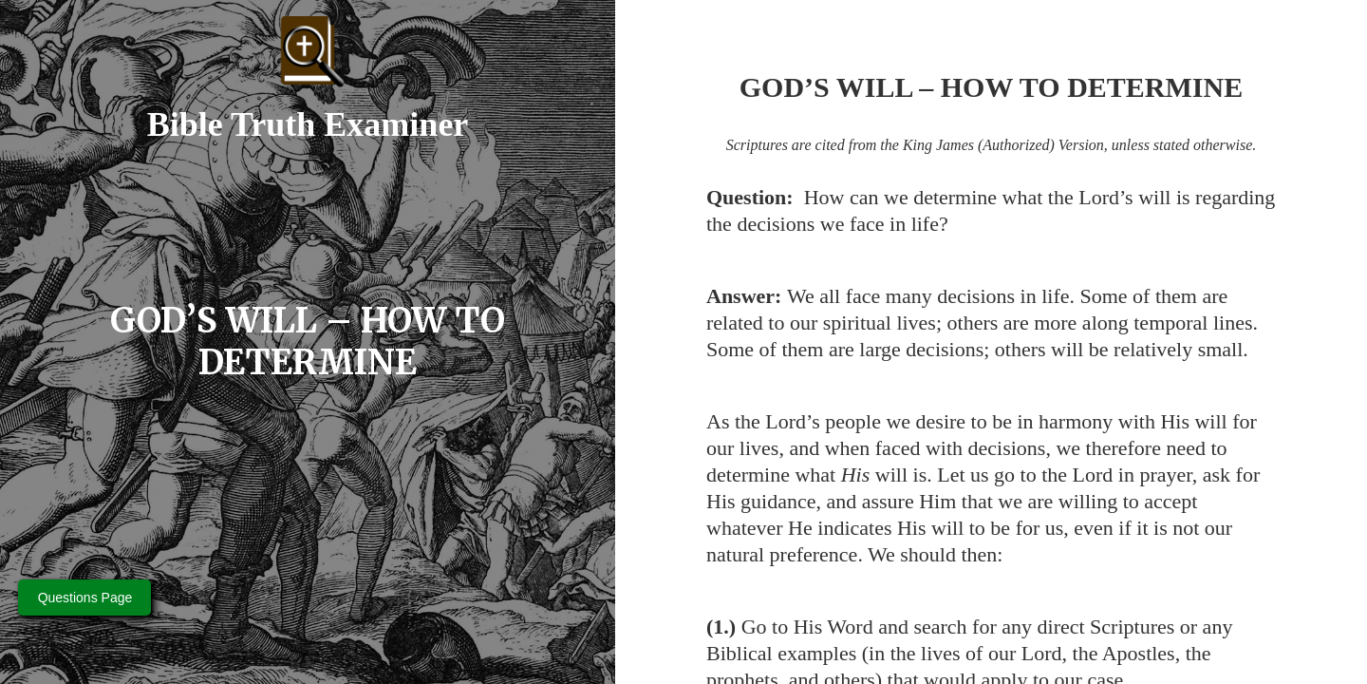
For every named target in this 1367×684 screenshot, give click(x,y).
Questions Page (85, 597)
